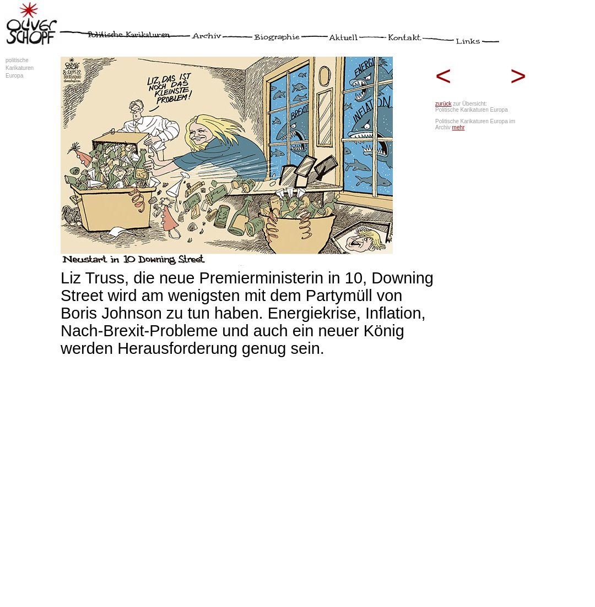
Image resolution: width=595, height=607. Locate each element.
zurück (443, 104)
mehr (458, 127)
